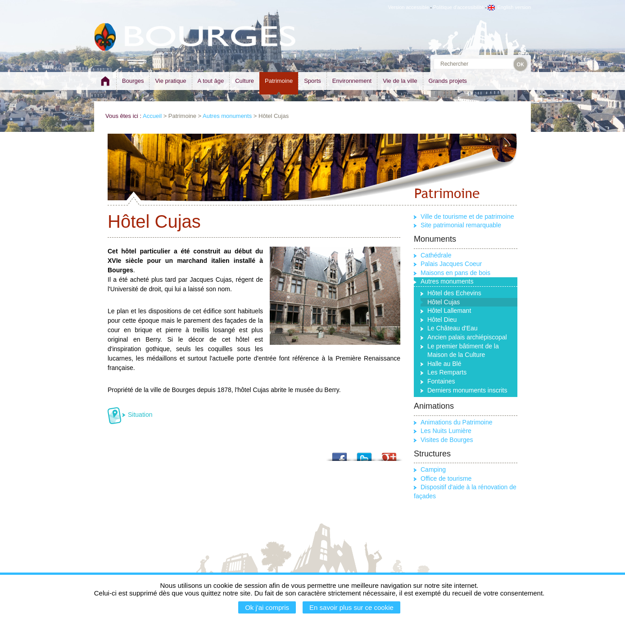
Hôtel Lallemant (449, 310)
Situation (140, 414)
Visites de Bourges (447, 439)
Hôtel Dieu (442, 319)
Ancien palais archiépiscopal (467, 337)
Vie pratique (170, 80)
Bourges (133, 80)
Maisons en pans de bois (455, 272)
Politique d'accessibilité (458, 7)
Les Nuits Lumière (446, 430)
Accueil (152, 116)
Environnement (351, 80)
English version (509, 7)
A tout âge (211, 80)
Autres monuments (227, 116)
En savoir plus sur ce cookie (351, 607)
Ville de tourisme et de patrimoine (467, 216)
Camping (433, 469)
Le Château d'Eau (452, 328)
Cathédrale (436, 255)
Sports (312, 80)
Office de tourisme (446, 478)
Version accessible (408, 7)
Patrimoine (279, 80)
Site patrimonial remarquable (461, 225)
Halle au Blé (444, 363)
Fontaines (441, 381)
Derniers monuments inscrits (467, 390)
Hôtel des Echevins (454, 293)
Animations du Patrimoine (457, 422)
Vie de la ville (400, 80)
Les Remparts (446, 372)
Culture (244, 80)
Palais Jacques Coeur (451, 263)
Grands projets (448, 80)
